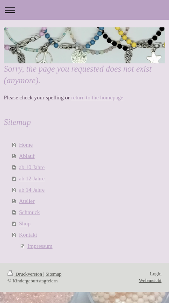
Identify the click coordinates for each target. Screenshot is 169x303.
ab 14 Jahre (32, 190)
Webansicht (150, 280)
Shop (25, 223)
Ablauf (27, 156)
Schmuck (29, 212)
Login (155, 273)
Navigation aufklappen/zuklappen (84, 10)
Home (26, 145)
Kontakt (28, 235)
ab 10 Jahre (32, 167)
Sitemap (53, 274)
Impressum (40, 246)
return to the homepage (97, 97)
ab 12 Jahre (32, 179)
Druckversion (25, 274)
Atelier (27, 201)
